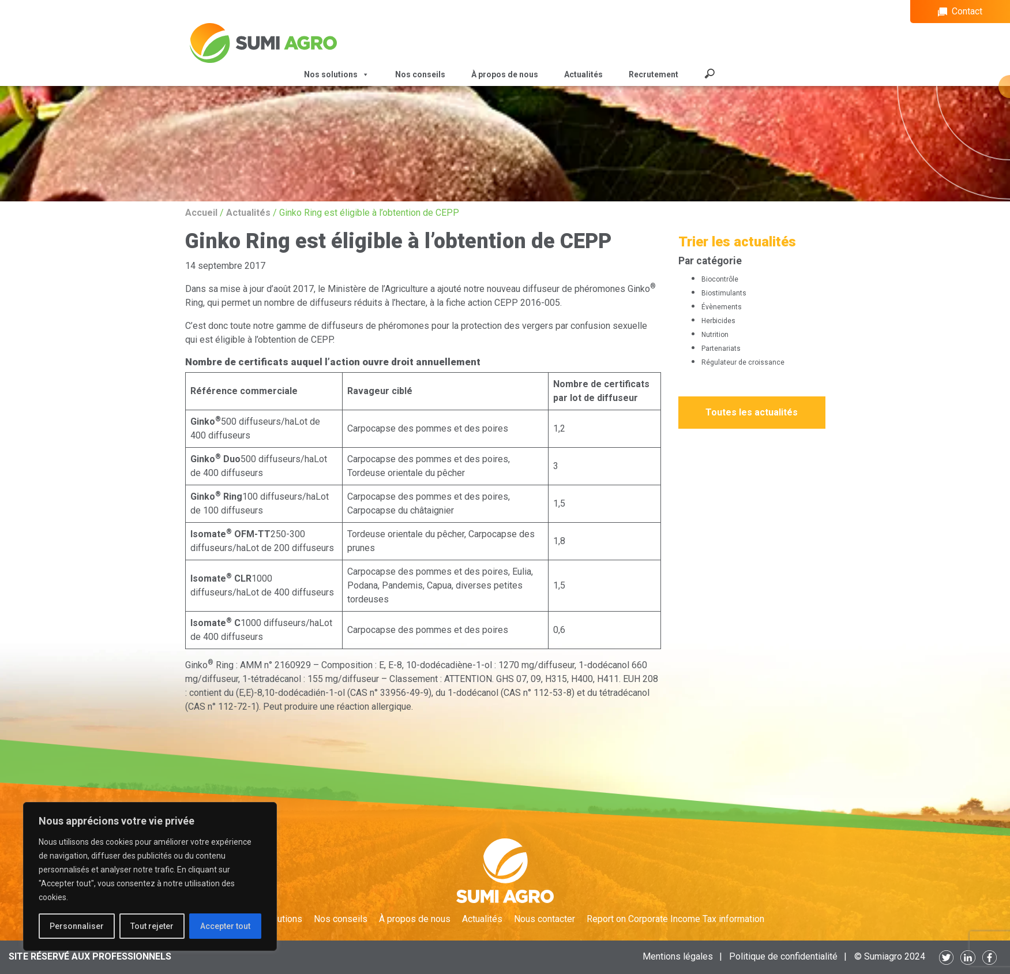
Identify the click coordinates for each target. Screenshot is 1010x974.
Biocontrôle (719, 279)
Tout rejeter (152, 926)
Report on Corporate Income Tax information (675, 918)
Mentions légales (678, 956)
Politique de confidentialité (783, 956)
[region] (150, 876)
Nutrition (715, 335)
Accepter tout (225, 926)
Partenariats (721, 348)
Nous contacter (544, 918)
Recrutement (653, 74)
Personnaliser (77, 926)
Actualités (583, 74)
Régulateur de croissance (742, 362)
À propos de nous (504, 74)
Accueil (201, 212)
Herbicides (718, 321)
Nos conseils (420, 74)
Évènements (721, 307)
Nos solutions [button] (336, 74)
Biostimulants (723, 293)
